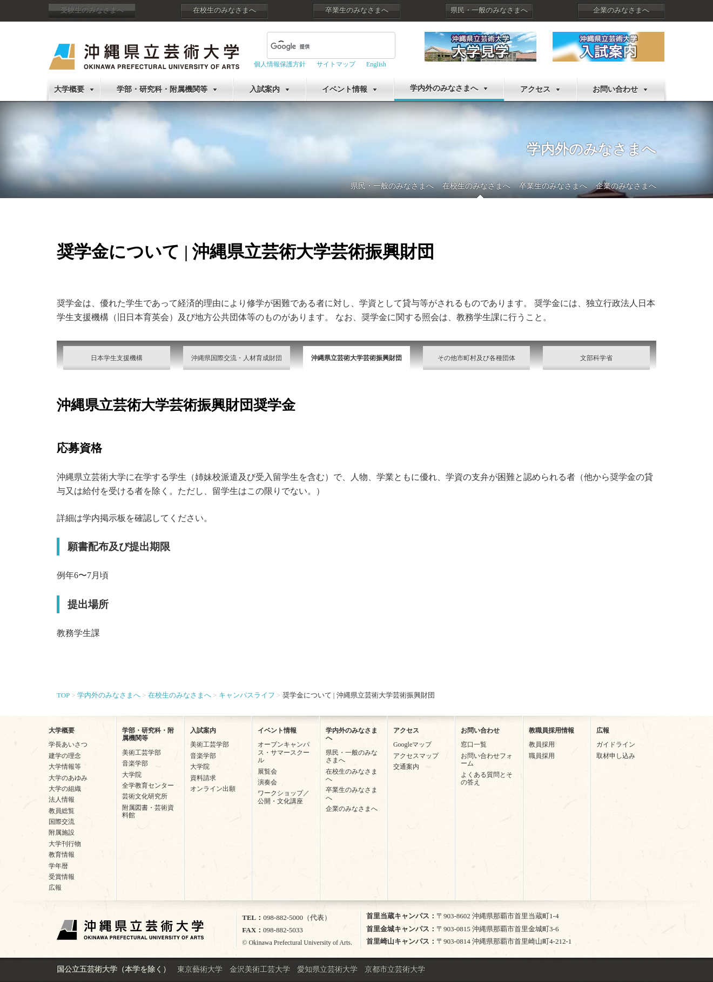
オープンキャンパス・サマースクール (284, 752)
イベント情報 (344, 89)
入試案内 (265, 89)
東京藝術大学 (200, 969)
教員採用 (542, 744)
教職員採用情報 (551, 730)
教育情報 (62, 854)
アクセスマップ (416, 756)
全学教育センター (148, 785)
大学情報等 (65, 766)
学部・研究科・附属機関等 (162, 89)
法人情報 (62, 799)
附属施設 (62, 832)
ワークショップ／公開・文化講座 (284, 796)
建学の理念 (65, 756)
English (376, 64)
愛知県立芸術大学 (327, 969)
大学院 (132, 774)
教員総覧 (62, 811)
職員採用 (542, 756)
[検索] (318, 46)
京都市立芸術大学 (395, 969)
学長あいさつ (68, 744)
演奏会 (267, 782)
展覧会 (267, 771)
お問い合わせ (615, 89)
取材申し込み (615, 756)
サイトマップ (336, 64)
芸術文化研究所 (144, 796)
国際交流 (62, 821)
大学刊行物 (65, 844)
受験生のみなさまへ (92, 10)
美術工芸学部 (141, 752)
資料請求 (203, 778)
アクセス (535, 89)
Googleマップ (412, 744)
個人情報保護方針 (280, 64)
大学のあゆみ (68, 778)
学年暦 (58, 866)
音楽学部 (135, 763)
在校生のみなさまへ (224, 10)
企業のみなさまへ (621, 10)
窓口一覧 (474, 744)
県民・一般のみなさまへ (489, 10)
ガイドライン (615, 744)
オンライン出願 (213, 789)
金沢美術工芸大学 (260, 969)
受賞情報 (62, 877)
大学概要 (69, 89)
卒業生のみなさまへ (356, 10)
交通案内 (406, 766)
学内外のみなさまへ (444, 88)
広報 (55, 887)
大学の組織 (65, 789)
